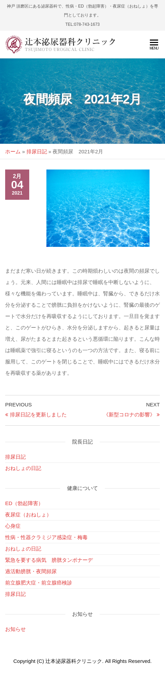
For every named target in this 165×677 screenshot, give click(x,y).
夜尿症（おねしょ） (28, 514)
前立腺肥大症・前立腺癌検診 (38, 583)
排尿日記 (36, 151)
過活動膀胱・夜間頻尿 (31, 571)
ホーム (13, 151)
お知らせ (15, 629)
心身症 (13, 526)
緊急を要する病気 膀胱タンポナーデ (49, 560)
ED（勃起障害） (24, 503)
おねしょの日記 (23, 468)
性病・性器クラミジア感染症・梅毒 (46, 537)
